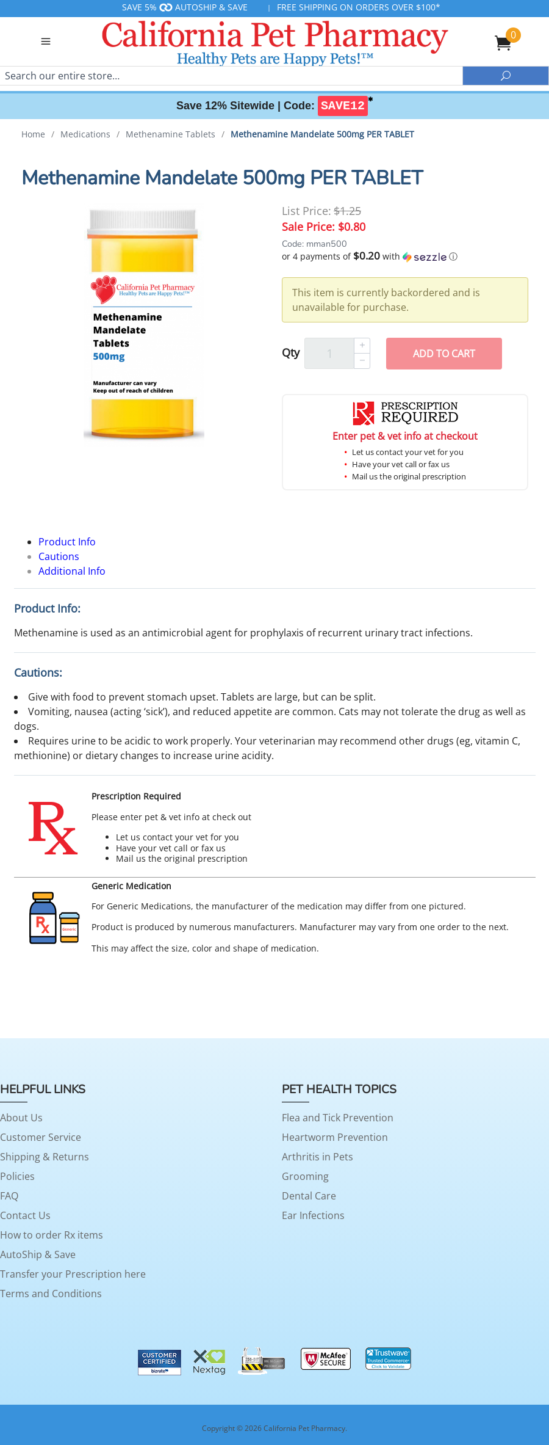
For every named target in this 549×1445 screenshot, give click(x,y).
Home (33, 134)
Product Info (67, 541)
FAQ (9, 1196)
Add (444, 353)
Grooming (305, 1176)
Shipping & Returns (44, 1156)
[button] (405, 256)
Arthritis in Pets (317, 1156)
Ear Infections (313, 1215)
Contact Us (25, 1215)
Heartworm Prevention (335, 1137)
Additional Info (72, 571)
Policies (17, 1176)
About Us (21, 1117)
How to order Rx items (51, 1235)
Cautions (58, 556)
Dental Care (309, 1196)
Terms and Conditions (51, 1293)
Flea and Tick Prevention (337, 1117)
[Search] (231, 76)
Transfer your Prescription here (73, 1274)
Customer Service (40, 1137)
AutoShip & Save (38, 1254)
